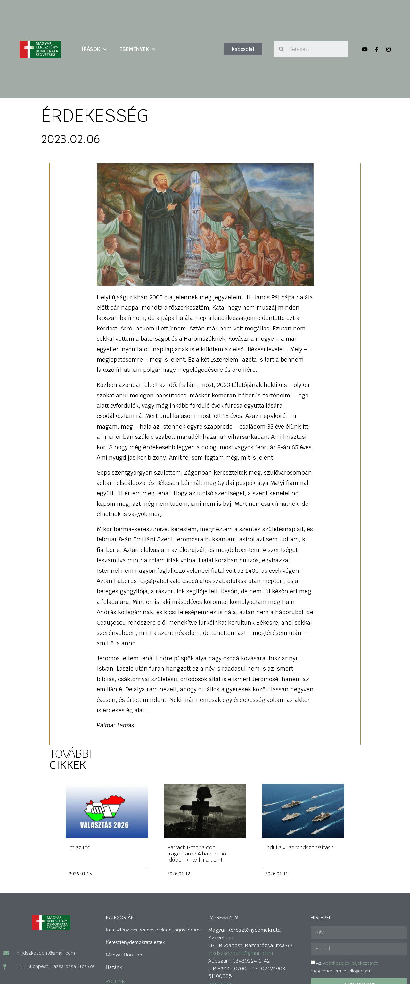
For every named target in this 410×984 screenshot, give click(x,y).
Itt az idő (79, 847)
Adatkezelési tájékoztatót (350, 963)
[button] (243, 49)
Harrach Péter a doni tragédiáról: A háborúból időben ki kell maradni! (197, 853)
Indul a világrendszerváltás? (299, 847)
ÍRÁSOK (94, 49)
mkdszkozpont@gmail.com (240, 952)
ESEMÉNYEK (137, 49)
